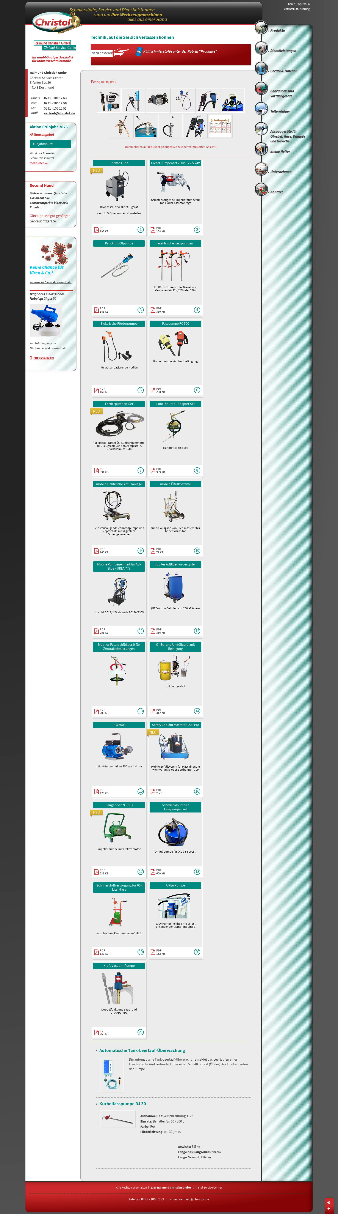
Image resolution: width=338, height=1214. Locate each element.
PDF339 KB (160, 470)
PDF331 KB (104, 470)
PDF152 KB (160, 951)
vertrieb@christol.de (59, 113)
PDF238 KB (160, 390)
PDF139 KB (104, 951)
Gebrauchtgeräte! (43, 221)
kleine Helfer (280, 152)
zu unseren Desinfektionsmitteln (51, 282)
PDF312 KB (160, 711)
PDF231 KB (104, 871)
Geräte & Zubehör (283, 71)
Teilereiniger (280, 112)
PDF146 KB (104, 309)
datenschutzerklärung (297, 9)
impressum (303, 4)
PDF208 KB (160, 229)
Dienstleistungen (283, 51)
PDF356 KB (160, 630)
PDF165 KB (104, 550)
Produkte (277, 31)
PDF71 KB (159, 550)
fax (33, 108)
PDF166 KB (104, 390)
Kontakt (276, 192)
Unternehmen (280, 172)
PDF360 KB (160, 309)
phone (35, 98)
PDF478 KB (104, 791)
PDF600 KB (160, 871)
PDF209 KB (104, 711)
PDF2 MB (159, 791)
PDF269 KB (104, 1032)
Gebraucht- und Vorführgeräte (282, 93)
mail (34, 113)
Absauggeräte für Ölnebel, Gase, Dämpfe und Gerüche (287, 135)
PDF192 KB (104, 229)
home (291, 4)
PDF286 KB (104, 630)
